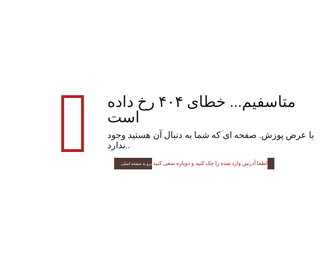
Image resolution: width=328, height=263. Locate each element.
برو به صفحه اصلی (136, 163)
